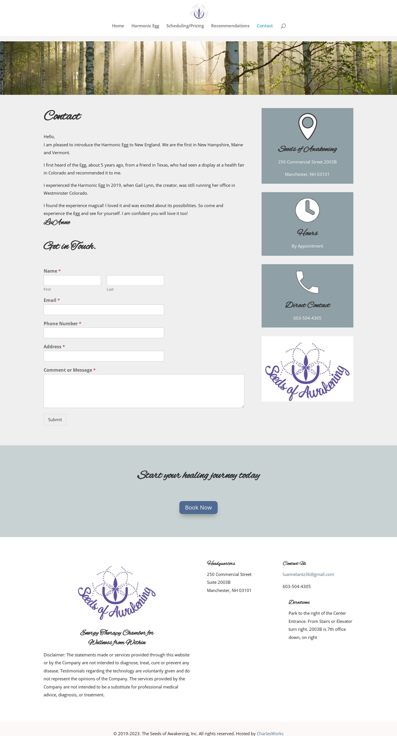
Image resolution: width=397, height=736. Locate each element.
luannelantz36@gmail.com (308, 574)
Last (110, 289)
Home (118, 26)
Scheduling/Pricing (185, 26)
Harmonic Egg (145, 26)
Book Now (198, 507)
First (47, 289)
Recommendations (230, 26)
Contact (265, 26)
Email (52, 300)
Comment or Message (70, 370)
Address (54, 347)
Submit (55, 419)
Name (52, 271)
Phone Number (62, 324)
